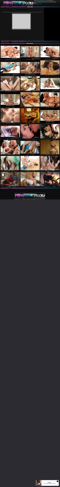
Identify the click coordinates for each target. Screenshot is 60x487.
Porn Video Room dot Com (42, 0)
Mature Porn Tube (37, 1)
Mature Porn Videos (43, 1)
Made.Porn (48, 1)
